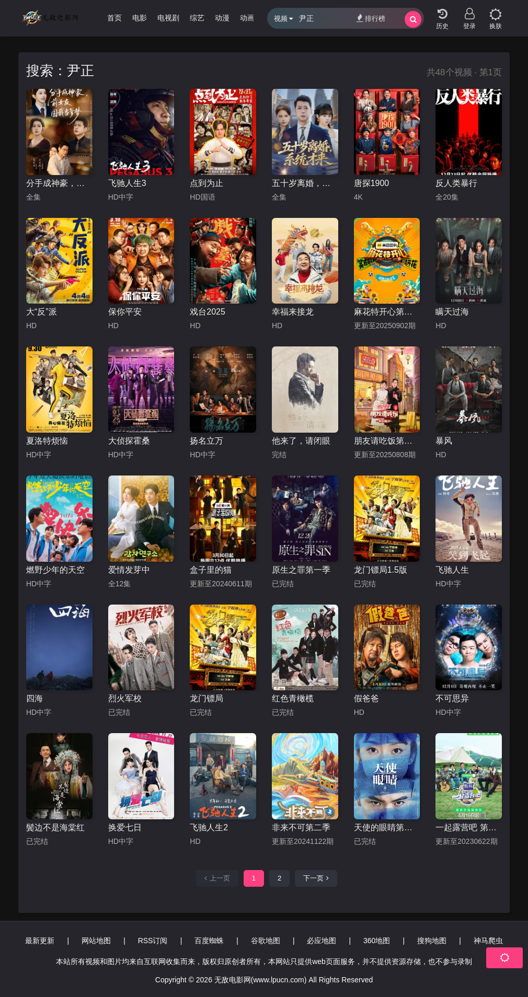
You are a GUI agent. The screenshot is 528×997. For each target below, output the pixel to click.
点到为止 (206, 183)
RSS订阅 (153, 940)
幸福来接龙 (293, 311)
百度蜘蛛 (209, 940)
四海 (34, 698)
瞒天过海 (452, 311)
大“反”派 (41, 311)
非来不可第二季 (301, 827)
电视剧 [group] (168, 18)
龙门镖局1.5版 (380, 569)
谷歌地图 (265, 940)
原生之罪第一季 (301, 569)
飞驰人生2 (209, 827)
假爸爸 (366, 698)
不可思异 (452, 698)
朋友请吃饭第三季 (387, 440)
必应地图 (321, 940)
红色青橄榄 (293, 698)
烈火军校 (125, 698)
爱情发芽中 (129, 569)
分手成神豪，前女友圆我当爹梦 (59, 183)
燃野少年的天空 (55, 569)
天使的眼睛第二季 (387, 827)
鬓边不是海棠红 (55, 827)
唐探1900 (371, 183)
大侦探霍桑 (129, 440)
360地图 (376, 940)
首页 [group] (114, 18)
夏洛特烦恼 (47, 440)
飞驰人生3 (127, 183)
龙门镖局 (206, 698)
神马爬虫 (488, 940)
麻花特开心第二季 (387, 311)
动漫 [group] (222, 18)
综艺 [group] (197, 18)
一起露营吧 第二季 (468, 827)
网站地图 (96, 940)
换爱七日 (125, 827)
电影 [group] (139, 18)
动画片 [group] (251, 18)
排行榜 (371, 18)
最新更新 (39, 940)
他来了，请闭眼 (301, 440)
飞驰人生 (452, 569)
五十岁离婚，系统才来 (305, 183)
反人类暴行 (456, 183)
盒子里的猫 (211, 569)
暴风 (443, 440)
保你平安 (125, 311)
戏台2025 (207, 311)
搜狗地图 (431, 940)
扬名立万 (206, 440)
